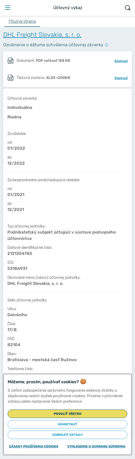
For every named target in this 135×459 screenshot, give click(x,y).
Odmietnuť (67, 424)
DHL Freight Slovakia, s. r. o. (42, 34)
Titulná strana (22, 21)
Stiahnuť (121, 61)
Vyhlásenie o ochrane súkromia (96, 446)
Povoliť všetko (67, 414)
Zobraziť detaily (67, 435)
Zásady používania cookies (33, 446)
